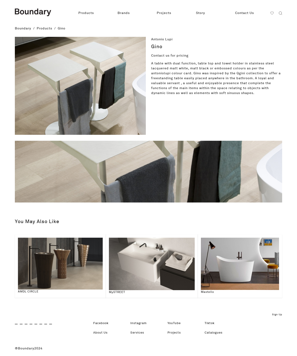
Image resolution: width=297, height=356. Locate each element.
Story (200, 13)
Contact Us (244, 13)
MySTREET (117, 292)
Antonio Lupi (162, 39)
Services (137, 332)
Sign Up (277, 314)
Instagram (139, 323)
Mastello (207, 292)
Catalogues (214, 332)
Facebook (101, 323)
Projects (164, 13)
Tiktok (210, 323)
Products (86, 13)
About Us (101, 332)
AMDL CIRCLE (28, 291)
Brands (124, 13)
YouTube (174, 323)
